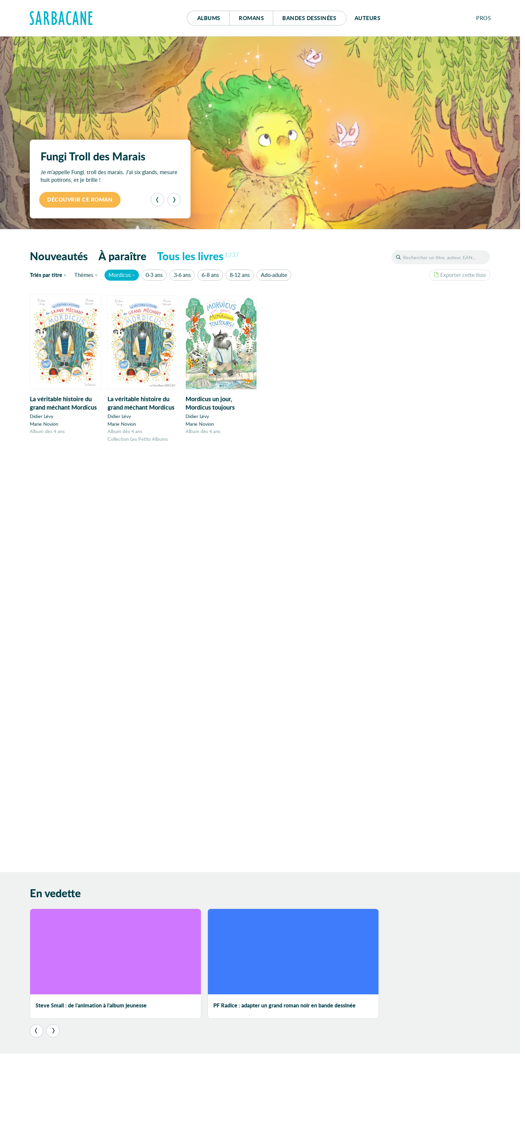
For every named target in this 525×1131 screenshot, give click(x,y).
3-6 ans (182, 275)
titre (46, 275)
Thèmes (83, 275)
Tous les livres (198, 256)
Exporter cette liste (460, 275)
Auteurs (368, 18)
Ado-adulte (274, 275)
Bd (309, 18)
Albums (208, 18)
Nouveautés (59, 256)
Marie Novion (44, 424)
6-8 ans (210, 275)
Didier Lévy (41, 416)
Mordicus (119, 275)
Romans (251, 18)
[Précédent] (157, 199)
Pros (483, 18)
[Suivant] (174, 199)
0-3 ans (154, 275)
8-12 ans (240, 275)
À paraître (122, 256)
